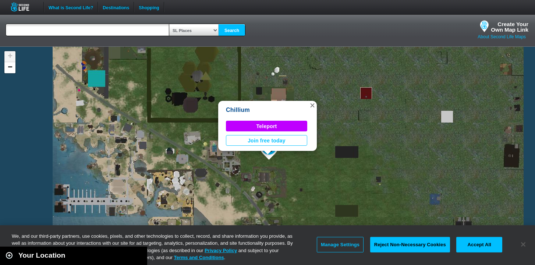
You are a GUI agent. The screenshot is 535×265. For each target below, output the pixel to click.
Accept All (479, 244)
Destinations (116, 7)
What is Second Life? (71, 7)
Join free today (267, 141)
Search (231, 30)
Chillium (238, 110)
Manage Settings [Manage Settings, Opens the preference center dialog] (340, 244)
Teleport (266, 126)
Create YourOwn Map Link (509, 27)
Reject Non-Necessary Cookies (410, 244)
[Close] (523, 244)
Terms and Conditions (199, 257)
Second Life (24, 7)
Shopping (149, 7)
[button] (312, 105)
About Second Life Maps (502, 36)
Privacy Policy (221, 250)
